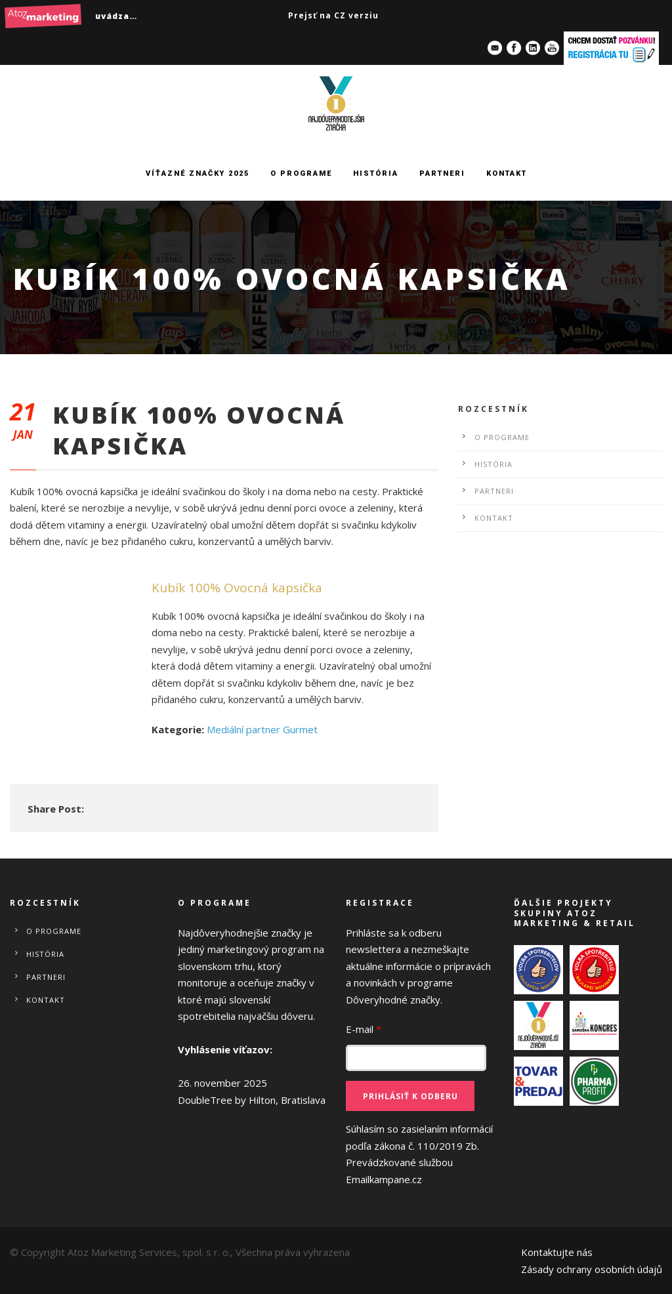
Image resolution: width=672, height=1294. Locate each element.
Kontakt (506, 173)
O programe (301, 173)
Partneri (442, 173)
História (375, 173)
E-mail (363, 1029)
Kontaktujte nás (557, 1252)
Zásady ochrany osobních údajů (591, 1269)
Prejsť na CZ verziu (333, 15)
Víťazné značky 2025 (197, 173)
